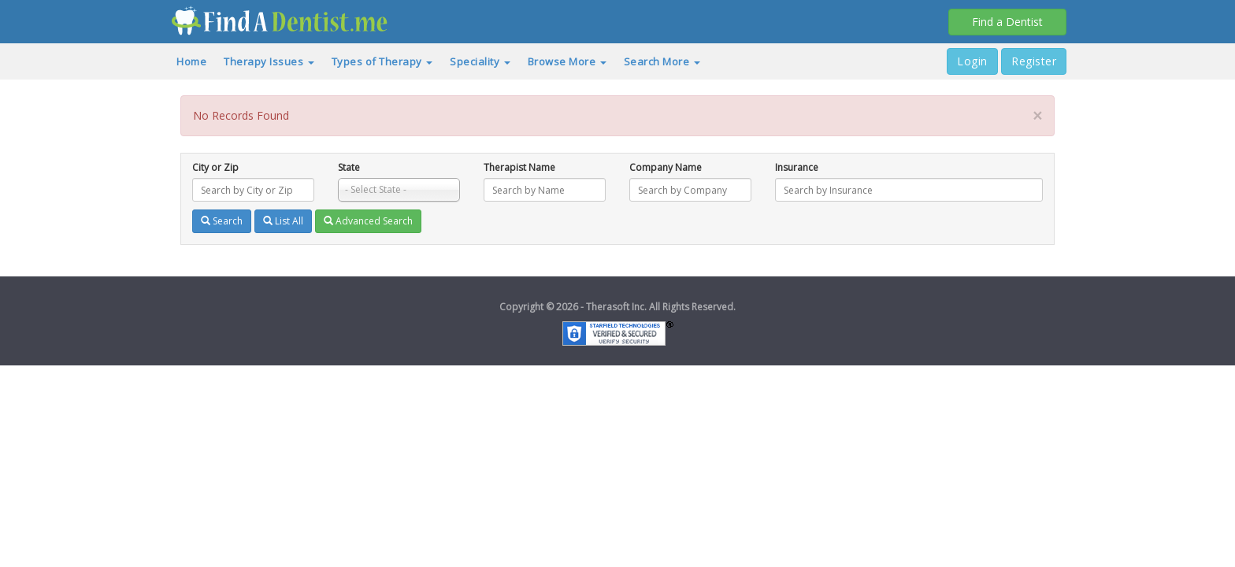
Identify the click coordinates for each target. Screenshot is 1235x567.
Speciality (480, 61)
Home (191, 61)
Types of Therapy (382, 61)
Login (972, 61)
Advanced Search (368, 221)
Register (1033, 61)
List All (283, 221)
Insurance (796, 167)
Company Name (665, 167)
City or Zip (215, 167)
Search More (662, 61)
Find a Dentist (1007, 21)
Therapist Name (519, 167)
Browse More (567, 61)
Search (222, 221)
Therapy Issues (269, 61)
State (349, 167)
